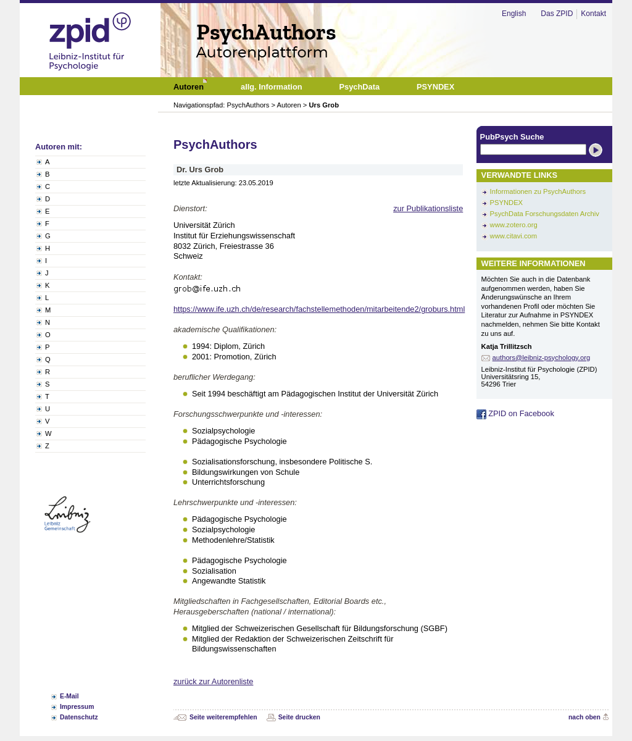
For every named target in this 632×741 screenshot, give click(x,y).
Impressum (77, 706)
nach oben (584, 717)
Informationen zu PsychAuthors (538, 191)
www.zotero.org (514, 224)
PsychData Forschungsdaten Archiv (544, 213)
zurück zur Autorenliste (213, 681)
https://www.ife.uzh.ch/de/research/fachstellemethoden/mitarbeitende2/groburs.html (319, 309)
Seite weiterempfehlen (223, 717)
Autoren (289, 105)
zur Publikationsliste (428, 208)
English (514, 13)
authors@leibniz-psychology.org (542, 357)
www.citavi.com (513, 236)
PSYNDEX (506, 202)
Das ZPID (557, 13)
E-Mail (69, 696)
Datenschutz (79, 717)
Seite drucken (299, 717)
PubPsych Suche (512, 136)
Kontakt (593, 13)
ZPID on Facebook (515, 413)
